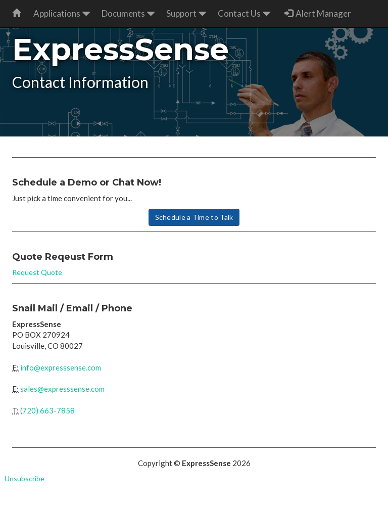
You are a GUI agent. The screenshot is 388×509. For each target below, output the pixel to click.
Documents (128, 13)
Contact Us (244, 13)
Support (186, 13)
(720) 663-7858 (47, 410)
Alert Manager (317, 13)
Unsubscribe (24, 478)
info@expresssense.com (60, 367)
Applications (61, 13)
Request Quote (37, 272)
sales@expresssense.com (62, 388)
